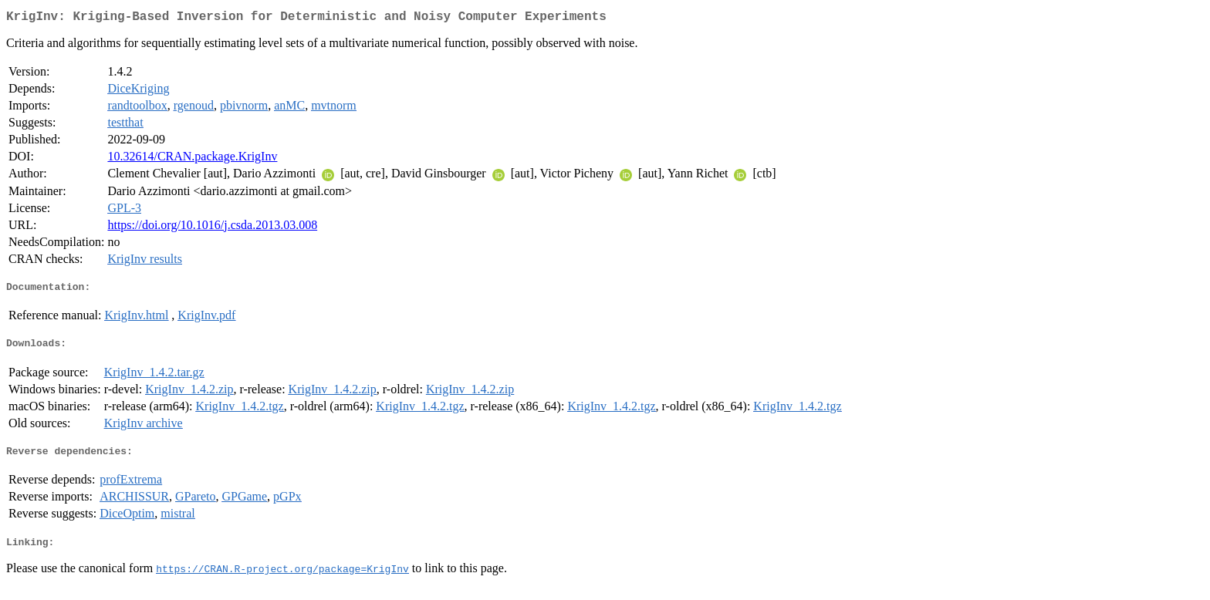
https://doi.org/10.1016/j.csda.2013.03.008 (212, 227)
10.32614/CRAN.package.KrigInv (192, 159)
